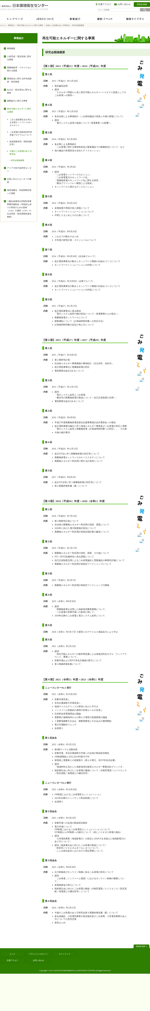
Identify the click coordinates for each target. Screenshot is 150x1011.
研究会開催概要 (17, 160)
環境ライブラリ (135, 19)
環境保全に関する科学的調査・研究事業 (19, 80)
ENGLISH (142, 4)
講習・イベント (105, 19)
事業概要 (11, 48)
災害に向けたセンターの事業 (19, 180)
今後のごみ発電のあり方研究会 (57, 25)
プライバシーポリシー (38, 954)
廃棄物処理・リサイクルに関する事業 (19, 69)
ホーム (15, 19)
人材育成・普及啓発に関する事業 (19, 58)
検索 (145, 9)
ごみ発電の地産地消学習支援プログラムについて (21, 133)
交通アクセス (104, 4)
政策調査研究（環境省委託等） (21, 143)
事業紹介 (75, 19)
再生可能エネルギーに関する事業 (30, 25)
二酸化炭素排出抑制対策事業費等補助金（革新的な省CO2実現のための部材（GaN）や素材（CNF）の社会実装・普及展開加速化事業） (19, 209)
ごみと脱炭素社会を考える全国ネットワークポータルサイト (21, 122)
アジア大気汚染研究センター (19, 169)
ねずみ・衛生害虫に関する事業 (19, 91)
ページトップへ (141, 946)
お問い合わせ (124, 4)
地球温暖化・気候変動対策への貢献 (19, 191)
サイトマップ (64, 954)
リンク (12, 954)
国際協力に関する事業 (17, 101)
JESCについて (45, 19)
